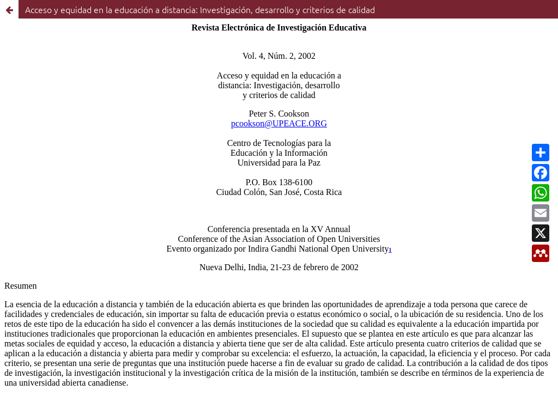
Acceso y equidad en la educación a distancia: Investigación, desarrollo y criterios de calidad (200, 9)
